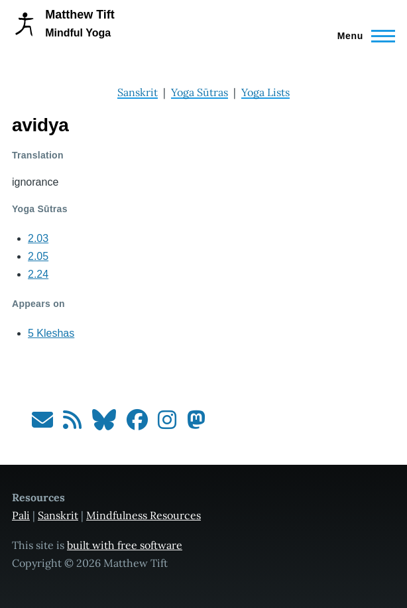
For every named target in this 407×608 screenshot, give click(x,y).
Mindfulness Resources (143, 515)
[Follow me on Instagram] (167, 424)
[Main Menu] (362, 36)
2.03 (38, 238)
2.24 (38, 274)
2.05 (38, 256)
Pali (21, 515)
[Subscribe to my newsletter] (42, 424)
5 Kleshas (51, 333)
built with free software (124, 545)
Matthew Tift (80, 14)
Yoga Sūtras (199, 92)
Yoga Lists (265, 92)
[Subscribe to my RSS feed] (72, 424)
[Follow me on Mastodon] (196, 424)
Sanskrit (137, 92)
